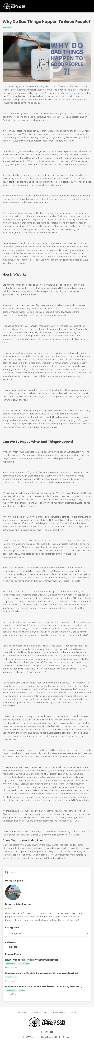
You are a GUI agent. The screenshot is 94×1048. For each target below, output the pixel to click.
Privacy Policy (59, 1012)
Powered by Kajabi (47, 1041)
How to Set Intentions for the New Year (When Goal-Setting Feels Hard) (43, 986)
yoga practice (24, 963)
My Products (24, 1012)
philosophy (7, 27)
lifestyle (22, 990)
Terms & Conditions (41, 1012)
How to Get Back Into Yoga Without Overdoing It (31, 959)
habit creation (11, 963)
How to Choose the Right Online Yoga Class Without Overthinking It (42, 973)
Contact (72, 1012)
